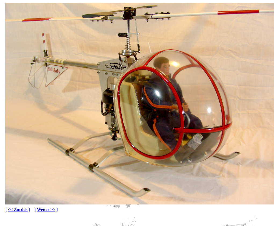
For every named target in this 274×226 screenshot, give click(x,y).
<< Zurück (18, 209)
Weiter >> (46, 209)
